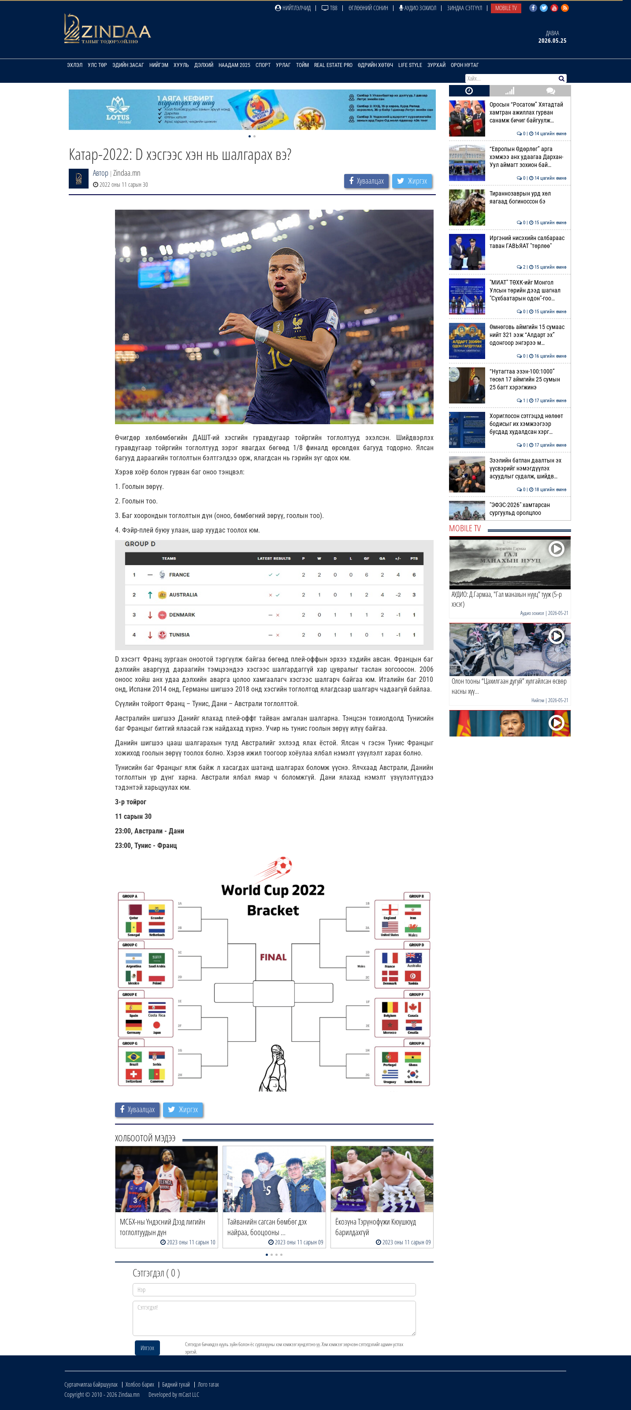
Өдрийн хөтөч (375, 65)
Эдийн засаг (128, 65)
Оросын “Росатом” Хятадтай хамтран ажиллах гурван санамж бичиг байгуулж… (508, 112)
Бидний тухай (176, 1384)
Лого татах (208, 1384)
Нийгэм (158, 65)
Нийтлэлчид (293, 8)
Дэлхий (203, 65)
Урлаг (283, 65)
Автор (100, 172)
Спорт (263, 65)
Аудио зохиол (417, 8)
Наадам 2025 (234, 65)
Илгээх (147, 1347)
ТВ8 (330, 8)
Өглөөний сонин (368, 8)
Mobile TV (506, 8)
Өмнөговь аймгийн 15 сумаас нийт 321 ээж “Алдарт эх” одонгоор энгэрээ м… (508, 335)
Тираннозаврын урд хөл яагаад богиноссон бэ (508, 197)
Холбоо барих (140, 1384)
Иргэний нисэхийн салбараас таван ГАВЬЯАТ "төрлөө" (508, 242)
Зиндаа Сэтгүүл (464, 8)
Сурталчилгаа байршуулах (91, 1384)
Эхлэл (74, 65)
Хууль (181, 65)
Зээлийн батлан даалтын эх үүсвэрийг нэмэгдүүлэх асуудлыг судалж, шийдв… (508, 468)
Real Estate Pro (333, 65)
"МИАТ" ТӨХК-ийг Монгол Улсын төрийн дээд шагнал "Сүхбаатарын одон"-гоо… (508, 290)
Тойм (302, 65)
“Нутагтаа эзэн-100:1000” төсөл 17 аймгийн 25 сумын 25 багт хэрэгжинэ (508, 379)
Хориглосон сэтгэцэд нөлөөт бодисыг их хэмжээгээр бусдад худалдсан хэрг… (508, 424)
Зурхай (436, 65)
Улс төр (97, 65)
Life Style (410, 65)
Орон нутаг (465, 65)
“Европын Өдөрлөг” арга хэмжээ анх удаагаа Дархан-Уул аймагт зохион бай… (508, 157)
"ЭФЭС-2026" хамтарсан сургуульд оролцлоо (508, 509)
